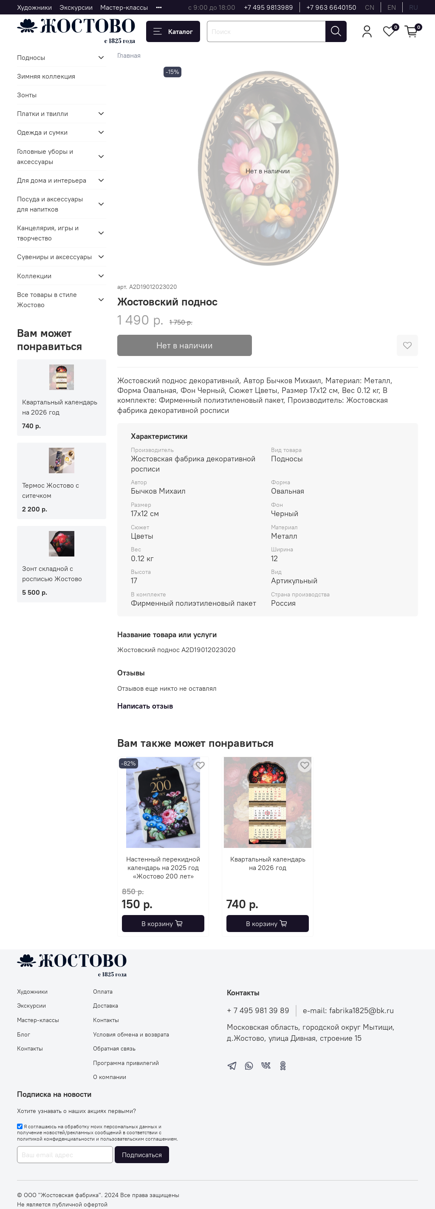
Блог (23, 1034)
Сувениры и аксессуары (54, 256)
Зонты (27, 94)
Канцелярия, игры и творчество (48, 232)
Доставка (105, 1005)
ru (413, 7)
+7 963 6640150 (331, 7)
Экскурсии (76, 7)
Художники (34, 7)
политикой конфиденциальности (56, 1139)
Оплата (103, 991)
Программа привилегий (126, 1063)
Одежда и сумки (42, 132)
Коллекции (34, 275)
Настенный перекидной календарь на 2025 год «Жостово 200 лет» (163, 867)
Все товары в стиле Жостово (47, 299)
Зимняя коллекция (46, 76)
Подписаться (142, 1154)
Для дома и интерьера (51, 180)
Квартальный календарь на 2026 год (267, 863)
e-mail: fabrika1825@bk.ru (348, 1010)
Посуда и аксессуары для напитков (50, 204)
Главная (129, 55)
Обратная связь (114, 1048)
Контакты (30, 1048)
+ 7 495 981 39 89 (258, 1010)
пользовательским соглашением (138, 1139)
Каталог (173, 31)
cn (369, 7)
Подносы (31, 57)
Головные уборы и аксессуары (45, 156)
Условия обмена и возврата (131, 1034)
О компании (109, 1077)
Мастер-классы (124, 7)
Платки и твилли (42, 113)
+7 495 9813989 (268, 7)
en (391, 7)
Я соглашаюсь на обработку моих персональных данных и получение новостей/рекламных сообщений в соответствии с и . (97, 1132)
